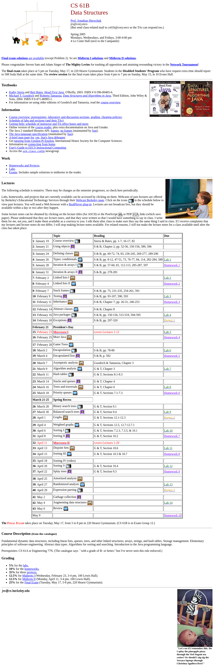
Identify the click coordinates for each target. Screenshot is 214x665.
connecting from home (41, 144)
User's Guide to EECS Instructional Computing (37, 147)
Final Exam (31, 582)
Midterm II (29, 579)
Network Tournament (184, 64)
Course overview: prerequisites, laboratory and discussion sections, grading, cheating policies (65, 117)
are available (23, 58)
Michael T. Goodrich (21, 95)
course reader (43, 127)
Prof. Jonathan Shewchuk (86, 20)
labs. (26, 565)
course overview (110, 102)
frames (55, 130)
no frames (66, 130)
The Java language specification (28, 134)
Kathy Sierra (16, 92)
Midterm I (28, 575)
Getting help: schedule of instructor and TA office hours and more (48, 123)
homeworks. (31, 568)
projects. (32, 572)
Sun (94, 130)
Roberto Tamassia (51, 95)
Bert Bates (36, 92)
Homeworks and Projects (24, 165)
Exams (13, 172)
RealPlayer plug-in (80, 204)
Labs (12, 168)
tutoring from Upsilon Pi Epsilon (34, 140)
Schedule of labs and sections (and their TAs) (36, 120)
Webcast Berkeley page (90, 200)
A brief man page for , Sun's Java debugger (37, 137)
